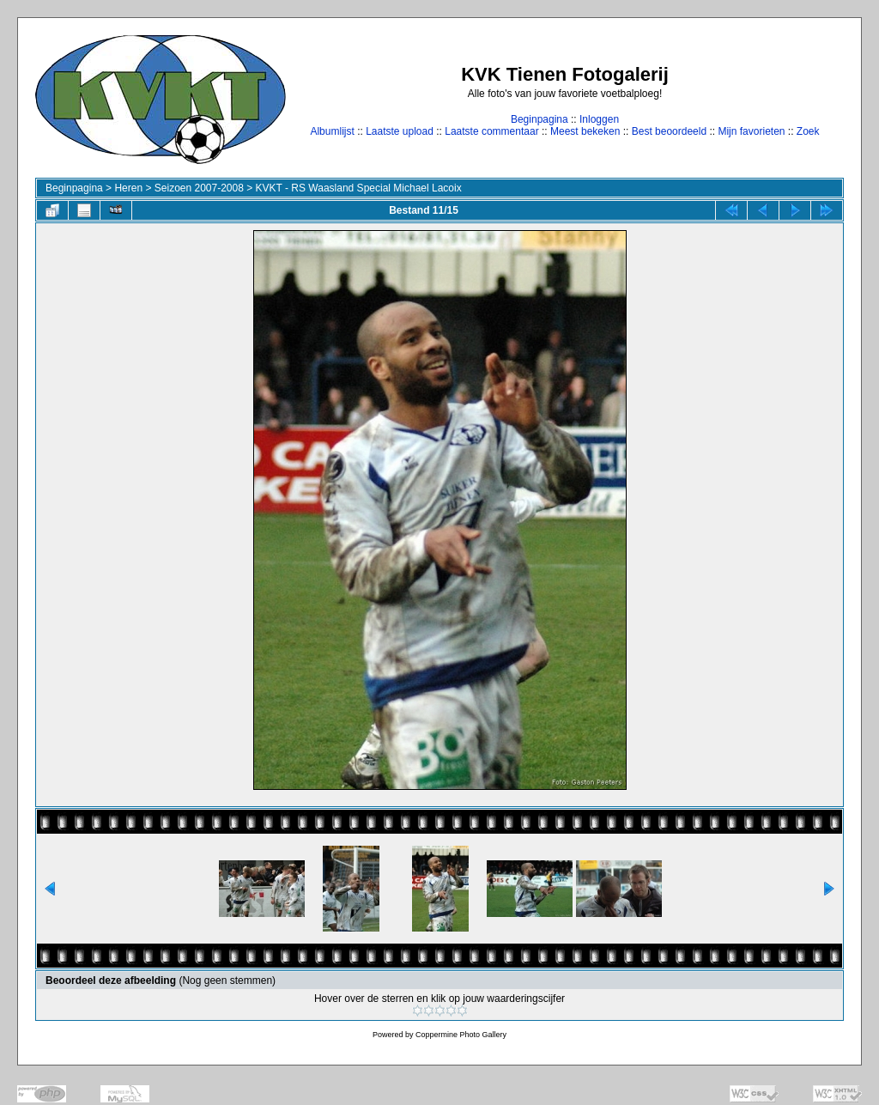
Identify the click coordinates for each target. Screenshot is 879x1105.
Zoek (808, 131)
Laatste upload (399, 131)
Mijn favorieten (751, 131)
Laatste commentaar (491, 131)
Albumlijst (332, 131)
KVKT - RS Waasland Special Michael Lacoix (359, 188)
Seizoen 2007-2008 (199, 188)
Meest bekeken (585, 131)
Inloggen (599, 119)
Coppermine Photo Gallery (460, 1034)
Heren (128, 188)
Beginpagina (539, 119)
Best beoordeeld (669, 131)
